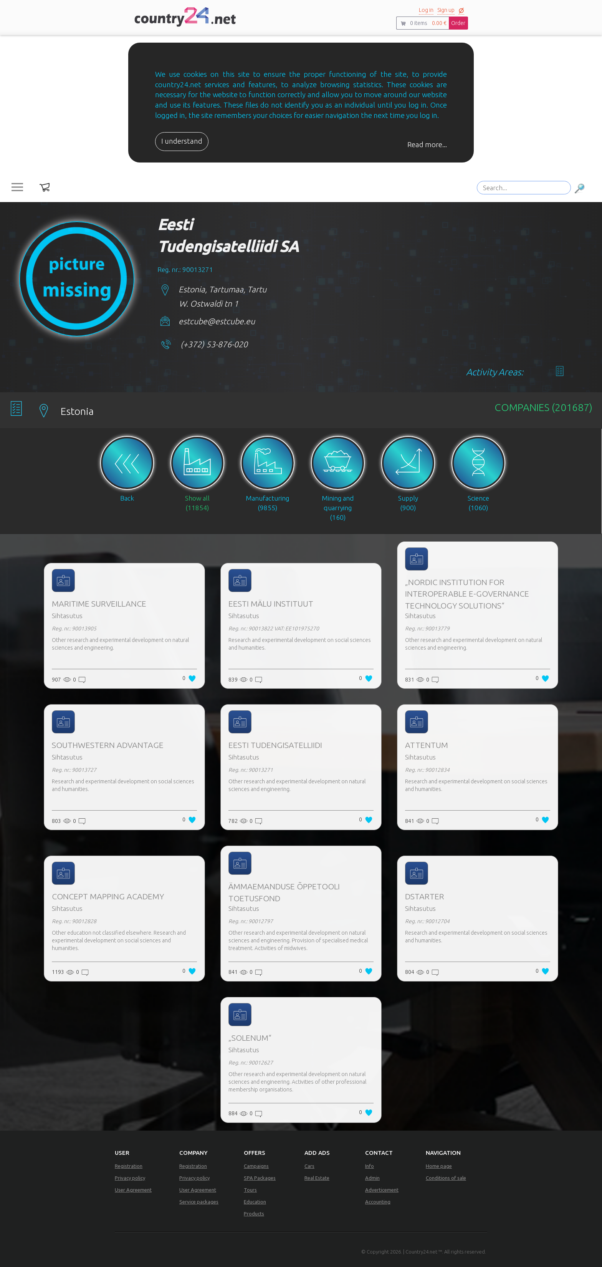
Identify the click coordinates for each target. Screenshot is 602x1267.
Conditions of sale (446, 1178)
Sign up (446, 10)
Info (369, 1166)
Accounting (377, 1201)
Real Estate (316, 1178)
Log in (426, 10)
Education (255, 1201)
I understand (181, 141)
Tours (250, 1189)
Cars (309, 1166)
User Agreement (133, 1189)
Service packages (198, 1201)
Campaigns (256, 1166)
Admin (372, 1178)
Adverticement (382, 1189)
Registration (128, 1166)
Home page (439, 1166)
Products (254, 1213)
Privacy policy (130, 1178)
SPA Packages (260, 1178)
